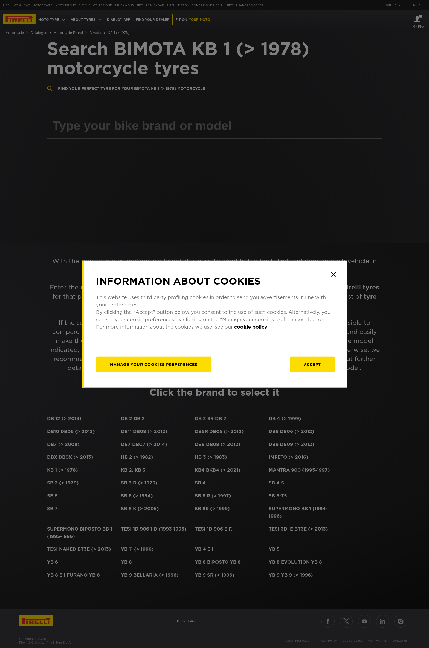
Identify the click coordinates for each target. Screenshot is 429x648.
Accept (312, 364)
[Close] (333, 274)
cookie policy (250, 326)
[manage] (153, 364)
